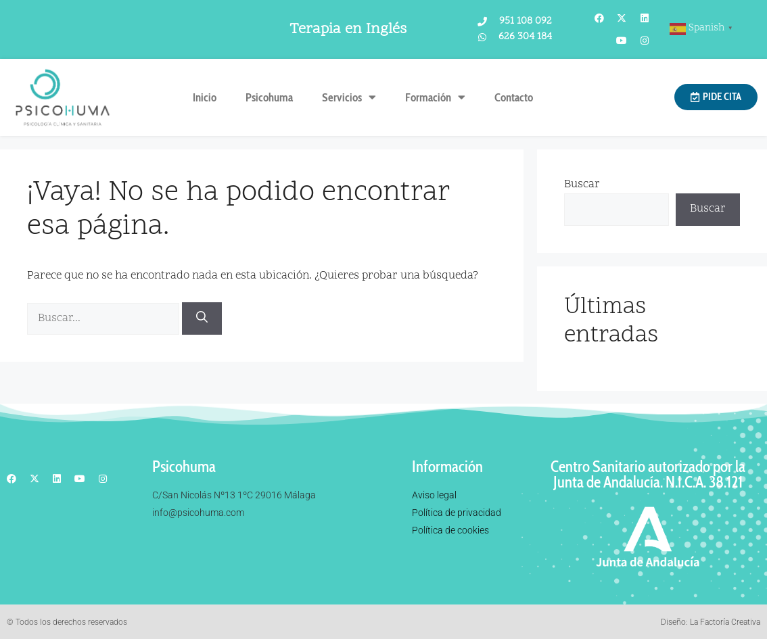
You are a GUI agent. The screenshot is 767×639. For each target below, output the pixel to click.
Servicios (349, 97)
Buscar (582, 184)
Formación (435, 97)
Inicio (204, 97)
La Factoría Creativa (725, 622)
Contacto (513, 97)
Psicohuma (269, 97)
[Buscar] (202, 318)
